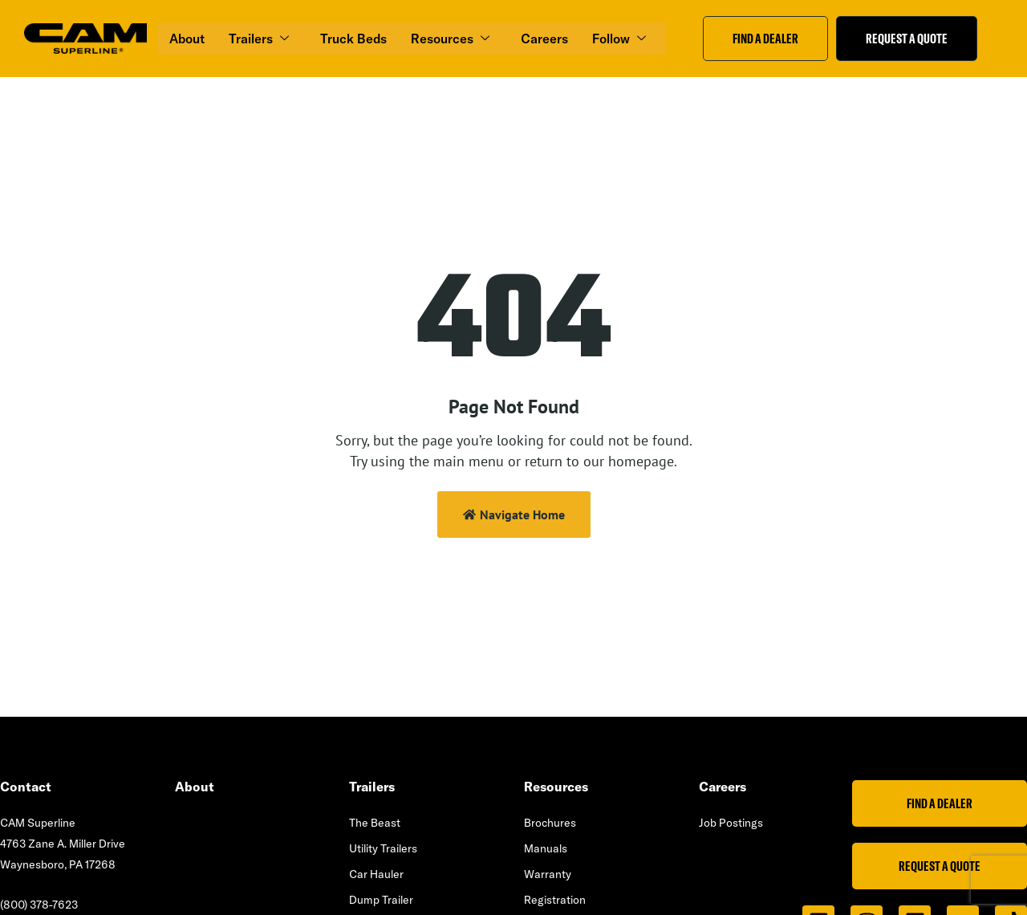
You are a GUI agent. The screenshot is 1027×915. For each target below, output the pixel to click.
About (187, 39)
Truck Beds (353, 39)
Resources (451, 38)
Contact (25, 787)
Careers (544, 39)
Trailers (260, 38)
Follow (620, 38)
